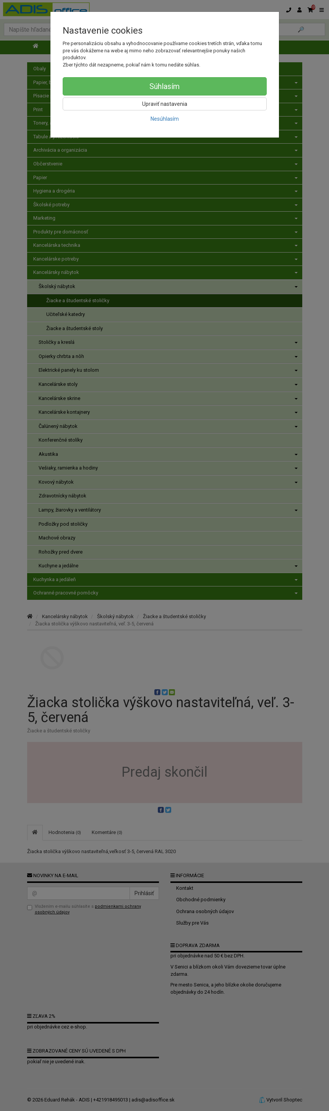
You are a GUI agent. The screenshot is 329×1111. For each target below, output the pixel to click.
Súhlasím (164, 86)
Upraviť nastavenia (164, 104)
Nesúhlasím (165, 119)
